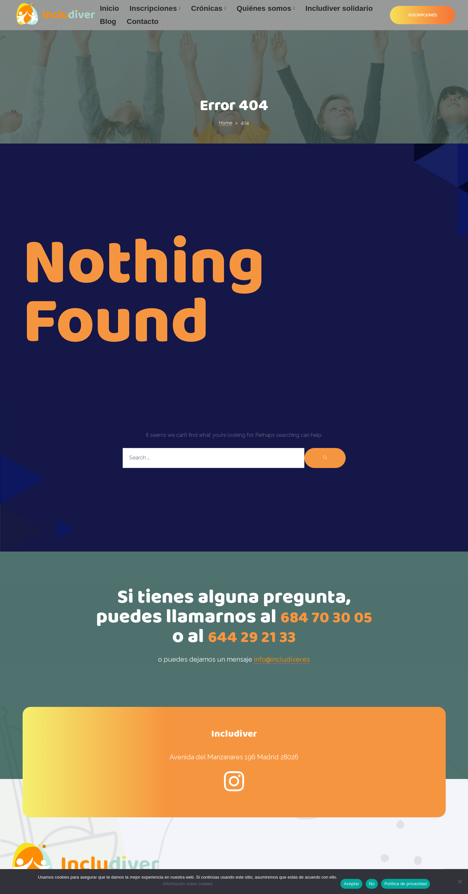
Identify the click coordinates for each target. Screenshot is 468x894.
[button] (422, 15)
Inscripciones (155, 8)
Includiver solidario (339, 8)
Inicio (109, 8)
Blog (108, 21)
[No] (460, 881)
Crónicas (208, 8)
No (372, 883)
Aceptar (351, 883)
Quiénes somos (265, 8)
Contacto (142, 21)
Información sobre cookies (188, 883)
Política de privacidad (405, 883)
